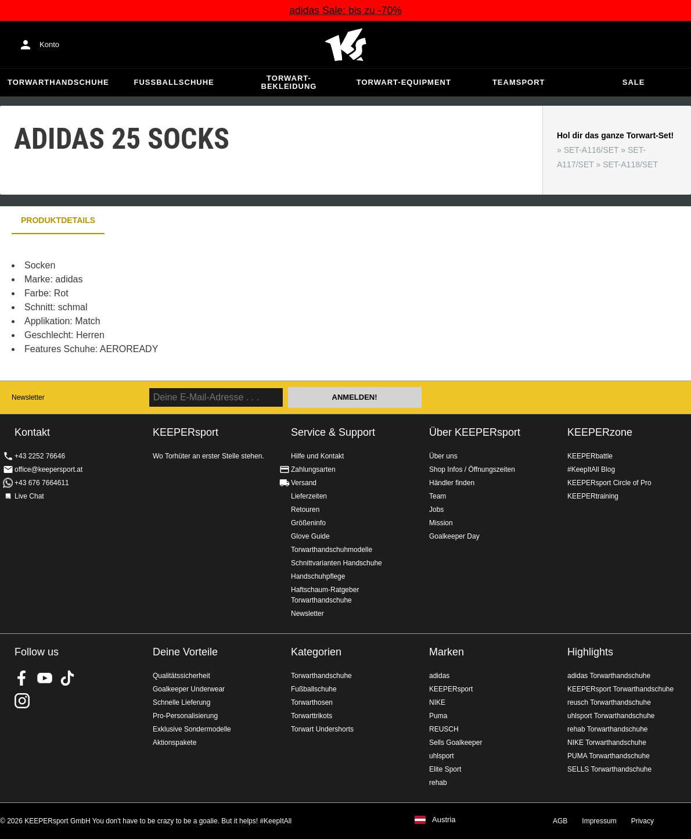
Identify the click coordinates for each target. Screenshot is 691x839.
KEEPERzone (599, 432)
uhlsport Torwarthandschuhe (611, 716)
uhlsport (441, 756)
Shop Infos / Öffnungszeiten (472, 469)
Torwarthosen (312, 702)
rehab (438, 783)
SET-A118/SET (630, 164)
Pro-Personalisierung (185, 716)
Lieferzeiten (309, 496)
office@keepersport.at (48, 469)
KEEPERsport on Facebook (22, 678)
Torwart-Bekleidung (289, 82)
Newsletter (28, 397)
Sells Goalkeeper (455, 742)
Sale (633, 82)
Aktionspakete (174, 742)
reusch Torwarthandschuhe (609, 702)
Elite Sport (445, 769)
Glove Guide (310, 536)
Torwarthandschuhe (58, 82)
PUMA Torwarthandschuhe (608, 756)
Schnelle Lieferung (181, 702)
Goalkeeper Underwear (189, 689)
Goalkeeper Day (454, 536)
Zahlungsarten (313, 469)
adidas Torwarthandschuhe (608, 676)
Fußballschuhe (174, 82)
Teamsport (518, 82)
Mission (441, 523)
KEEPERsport (451, 689)
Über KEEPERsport (474, 432)
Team (437, 496)
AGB (560, 821)
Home (345, 44)
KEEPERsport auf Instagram (22, 700)
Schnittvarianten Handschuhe (336, 563)
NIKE (437, 702)
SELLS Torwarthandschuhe (609, 769)
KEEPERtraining (592, 496)
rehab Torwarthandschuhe (607, 729)
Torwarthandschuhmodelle (331, 550)
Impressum (599, 821)
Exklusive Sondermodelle (192, 729)
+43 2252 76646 (40, 456)
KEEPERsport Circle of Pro (609, 483)
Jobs (436, 509)
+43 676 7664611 (42, 483)
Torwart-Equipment (404, 82)
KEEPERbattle (590, 456)
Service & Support (333, 432)
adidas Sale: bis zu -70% (345, 10)
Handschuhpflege (318, 576)
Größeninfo (308, 523)
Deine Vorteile (185, 652)
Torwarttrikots (311, 716)
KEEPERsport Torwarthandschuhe (620, 689)
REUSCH (444, 729)
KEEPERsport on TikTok (67, 678)
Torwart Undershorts (322, 729)
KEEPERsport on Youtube (44, 678)
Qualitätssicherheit (181, 676)
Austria (443, 820)
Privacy (642, 821)
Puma (438, 716)
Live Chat (29, 496)
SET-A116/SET (591, 150)
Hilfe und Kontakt (317, 456)
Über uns (443, 456)
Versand (303, 483)
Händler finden (451, 483)
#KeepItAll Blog (591, 469)
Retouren (305, 509)
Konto (49, 44)
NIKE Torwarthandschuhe (606, 742)
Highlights (590, 652)
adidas (439, 676)
